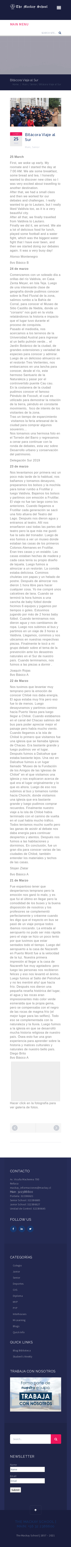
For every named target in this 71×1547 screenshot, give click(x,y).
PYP (15, 1308)
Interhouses (20, 1314)
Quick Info (19, 1332)
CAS (15, 1289)
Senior (35, 147)
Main (27, 147)
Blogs (16, 1326)
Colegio (17, 1265)
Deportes (18, 1283)
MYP (15, 1302)
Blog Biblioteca (22, 1350)
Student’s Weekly (22, 1356)
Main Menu (19, 24)
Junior (16, 1271)
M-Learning (19, 1320)
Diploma (18, 1296)
